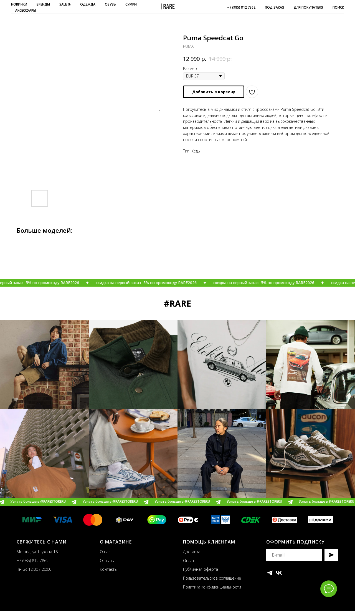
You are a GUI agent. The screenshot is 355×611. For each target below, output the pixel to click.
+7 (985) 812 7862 (241, 7)
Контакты (108, 569)
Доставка (191, 551)
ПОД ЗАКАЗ (274, 7)
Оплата (190, 560)
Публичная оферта (200, 569)
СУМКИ (131, 4)
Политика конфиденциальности (212, 587)
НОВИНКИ (19, 4)
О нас (105, 551)
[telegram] (269, 572)
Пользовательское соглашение (212, 578)
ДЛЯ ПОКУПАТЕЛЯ (308, 7)
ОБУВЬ (110, 4)
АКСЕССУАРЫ (25, 10)
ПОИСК (338, 7)
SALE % (65, 4)
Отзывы (107, 560)
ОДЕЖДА (87, 4)
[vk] (278, 572)
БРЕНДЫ (43, 4)
